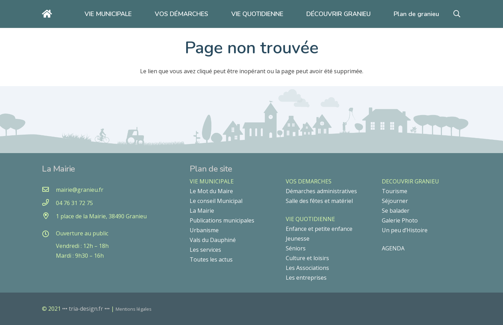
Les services (205, 250)
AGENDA (393, 248)
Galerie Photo (400, 220)
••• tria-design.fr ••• (86, 308)
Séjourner (395, 201)
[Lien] (49, 14)
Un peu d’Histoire (405, 230)
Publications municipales (222, 220)
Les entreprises (306, 277)
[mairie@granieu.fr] (49, 190)
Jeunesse (297, 238)
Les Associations (307, 268)
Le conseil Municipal (216, 201)
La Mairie (202, 210)
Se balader (395, 210)
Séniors (296, 248)
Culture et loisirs (307, 258)
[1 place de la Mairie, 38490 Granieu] (49, 216)
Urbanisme (204, 230)
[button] (457, 14)
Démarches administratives (321, 191)
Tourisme (394, 191)
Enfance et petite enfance (319, 229)
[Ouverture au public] (49, 234)
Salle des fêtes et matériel (319, 201)
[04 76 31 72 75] (49, 203)
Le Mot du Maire (211, 191)
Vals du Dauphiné (213, 240)
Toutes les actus (211, 259)
